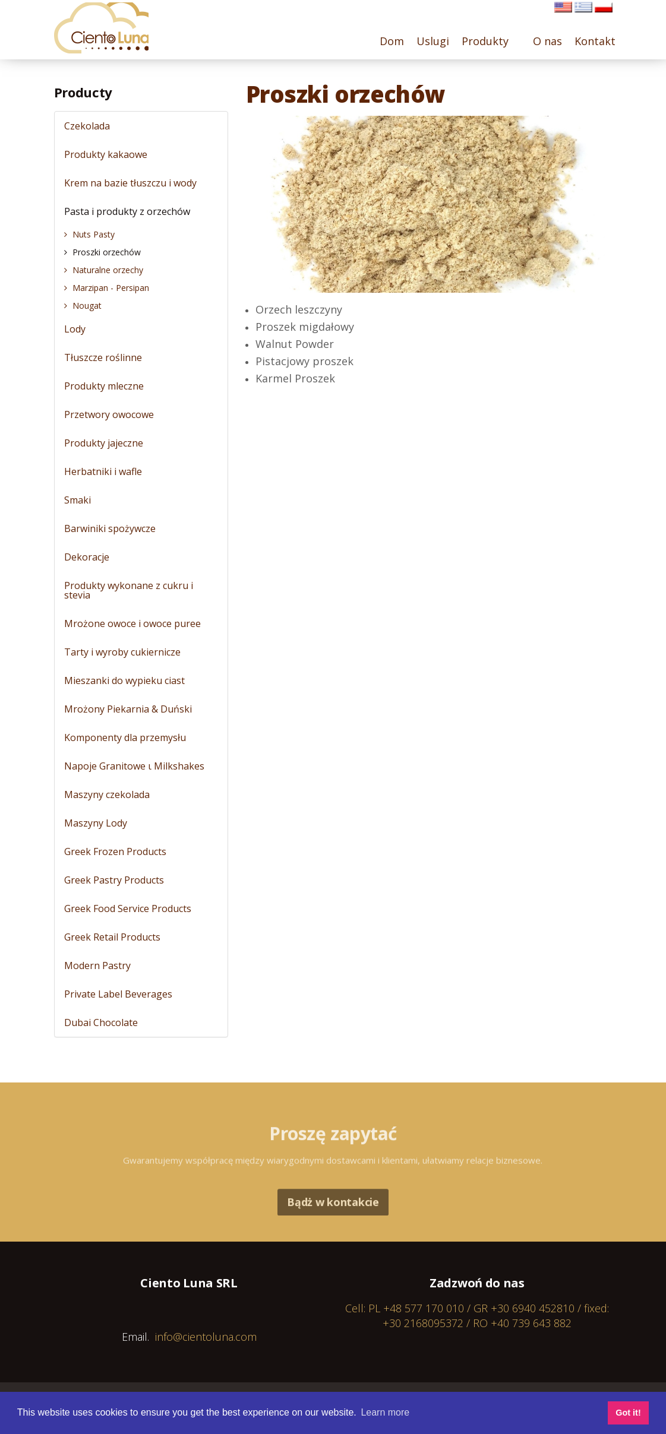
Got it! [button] (628, 1412)
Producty (83, 92)
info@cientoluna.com (206, 1336)
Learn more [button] (385, 1412)
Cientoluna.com (104, 29)
